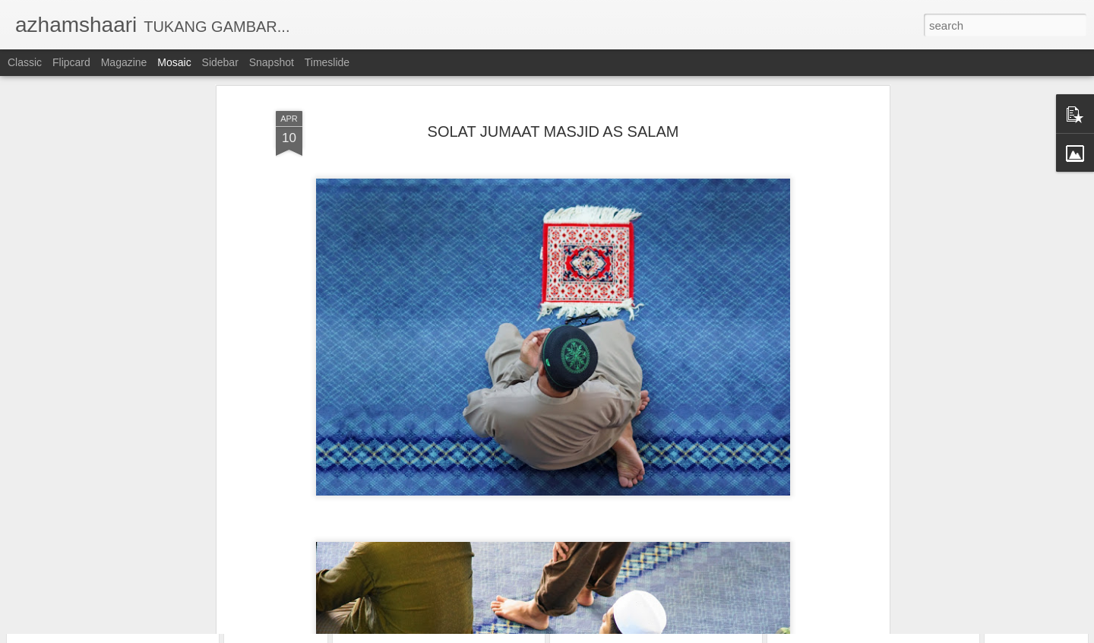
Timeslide (327, 62)
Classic (25, 62)
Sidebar (220, 62)
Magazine (124, 62)
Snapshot (271, 62)
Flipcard (71, 62)
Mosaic (174, 62)
